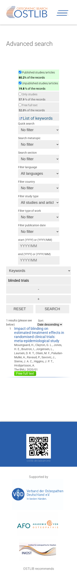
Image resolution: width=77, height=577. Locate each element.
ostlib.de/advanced (38, 460)
